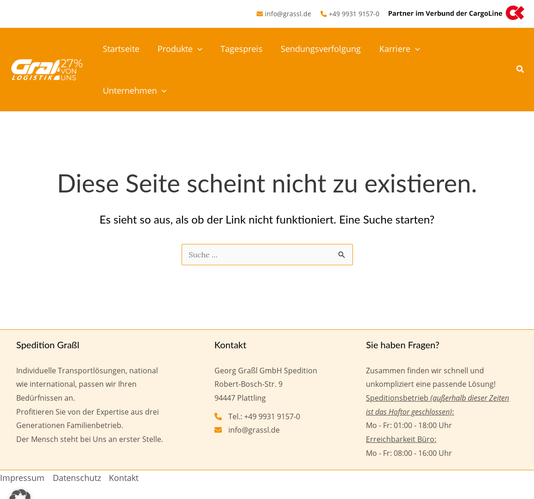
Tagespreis (243, 48)
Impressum (22, 435)
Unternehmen (467, 49)
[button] (200, 49)
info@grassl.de (288, 13)
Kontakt (123, 435)
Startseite (125, 48)
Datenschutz (77, 435)
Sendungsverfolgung (321, 48)
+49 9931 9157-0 (354, 13)
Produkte (182, 49)
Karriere (397, 49)
